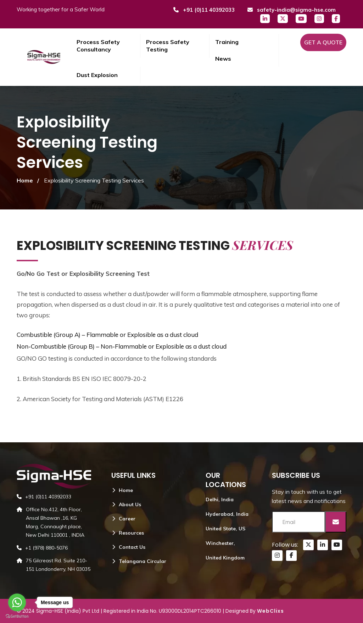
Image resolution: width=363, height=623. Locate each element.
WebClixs (270, 610)
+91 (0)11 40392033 (204, 9)
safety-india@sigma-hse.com (291, 9)
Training (227, 41)
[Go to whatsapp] (17, 602)
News (223, 58)
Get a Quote (323, 42)
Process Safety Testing (167, 45)
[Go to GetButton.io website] (17, 616)
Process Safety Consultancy (98, 45)
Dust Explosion (97, 74)
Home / (28, 180)
